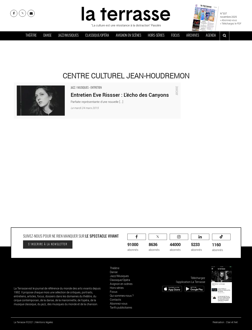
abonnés (136, 243)
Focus (175, 35)
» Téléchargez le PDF (230, 23)
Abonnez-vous (118, 303)
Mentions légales (44, 322)
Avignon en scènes (128, 35)
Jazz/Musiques (68, 35)
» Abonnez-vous (228, 20)
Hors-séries (156, 35)
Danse (47, 35)
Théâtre (31, 35)
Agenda (211, 35)
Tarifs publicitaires (121, 307)
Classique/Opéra (97, 35)
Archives (192, 35)
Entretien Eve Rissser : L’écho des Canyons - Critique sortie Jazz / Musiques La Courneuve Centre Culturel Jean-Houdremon (93, 84)
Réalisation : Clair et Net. (225, 322)
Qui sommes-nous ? (121, 295)
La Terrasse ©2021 (23, 322)
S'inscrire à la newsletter (47, 244)
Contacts (115, 299)
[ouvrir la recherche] (224, 35)
